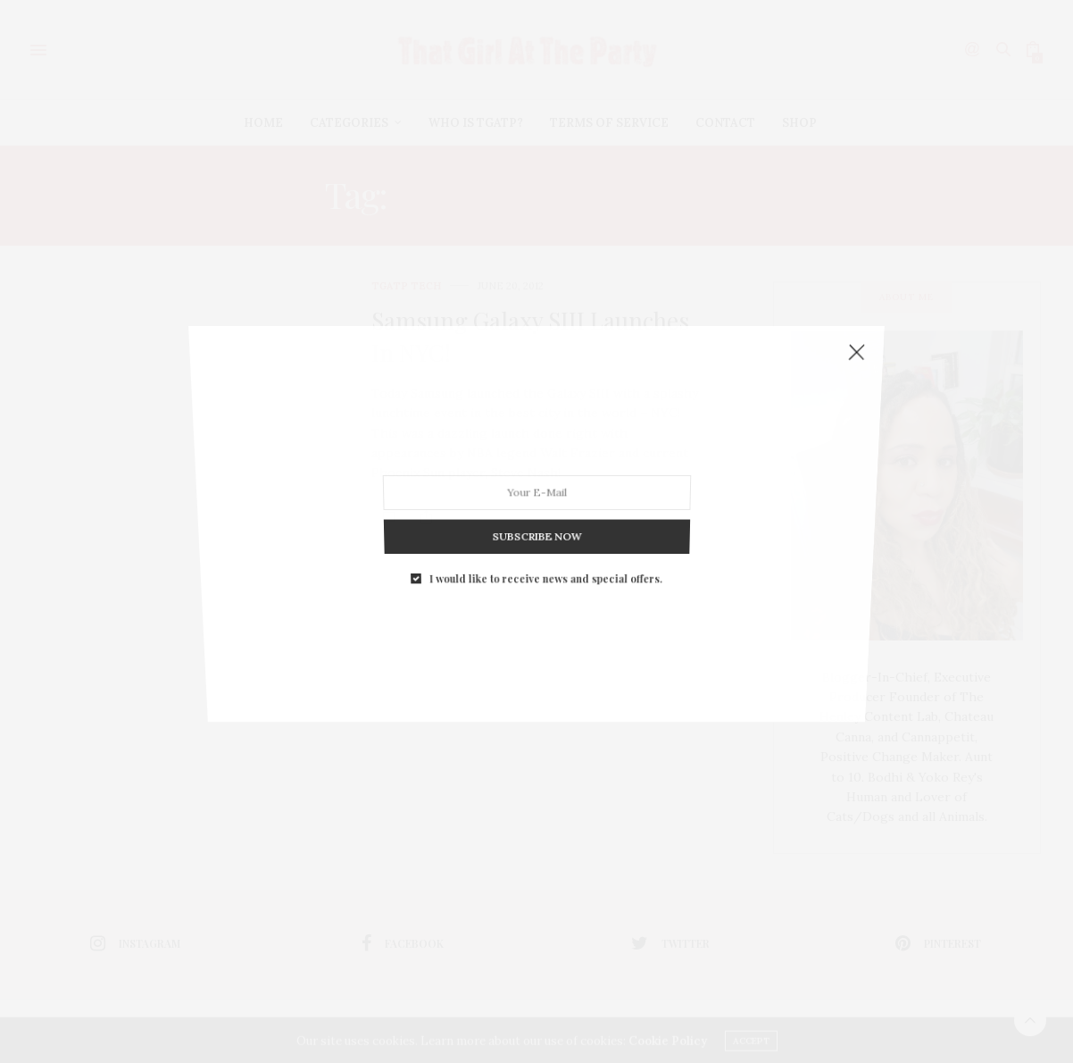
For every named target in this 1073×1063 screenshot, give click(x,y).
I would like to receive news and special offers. (545, 523)
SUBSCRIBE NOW (536, 494)
